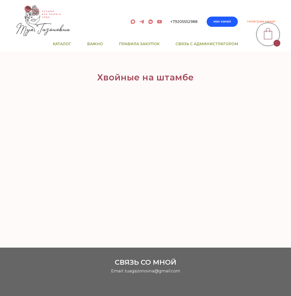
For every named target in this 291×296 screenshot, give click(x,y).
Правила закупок (139, 44)
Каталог (62, 44)
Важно (95, 44)
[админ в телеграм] (142, 22)
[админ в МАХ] (133, 22)
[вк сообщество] (150, 22)
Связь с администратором (207, 44)
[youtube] (159, 22)
